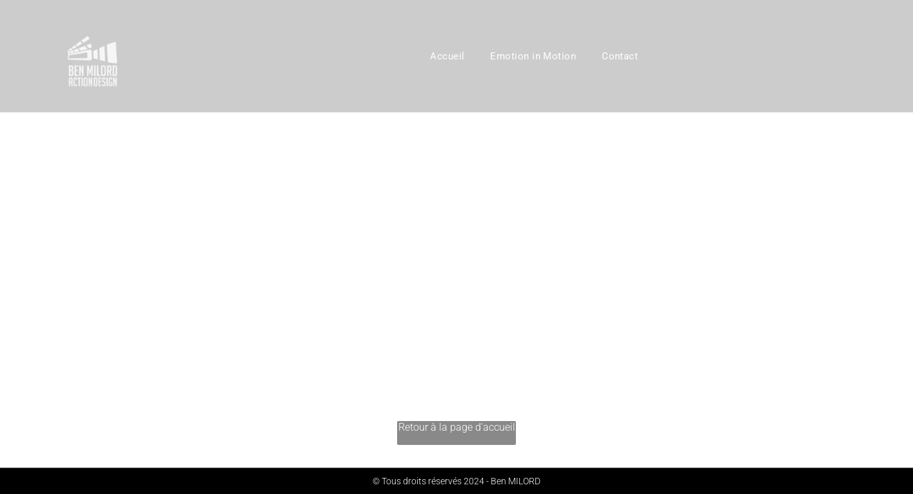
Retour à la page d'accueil (456, 427)
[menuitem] (447, 56)
